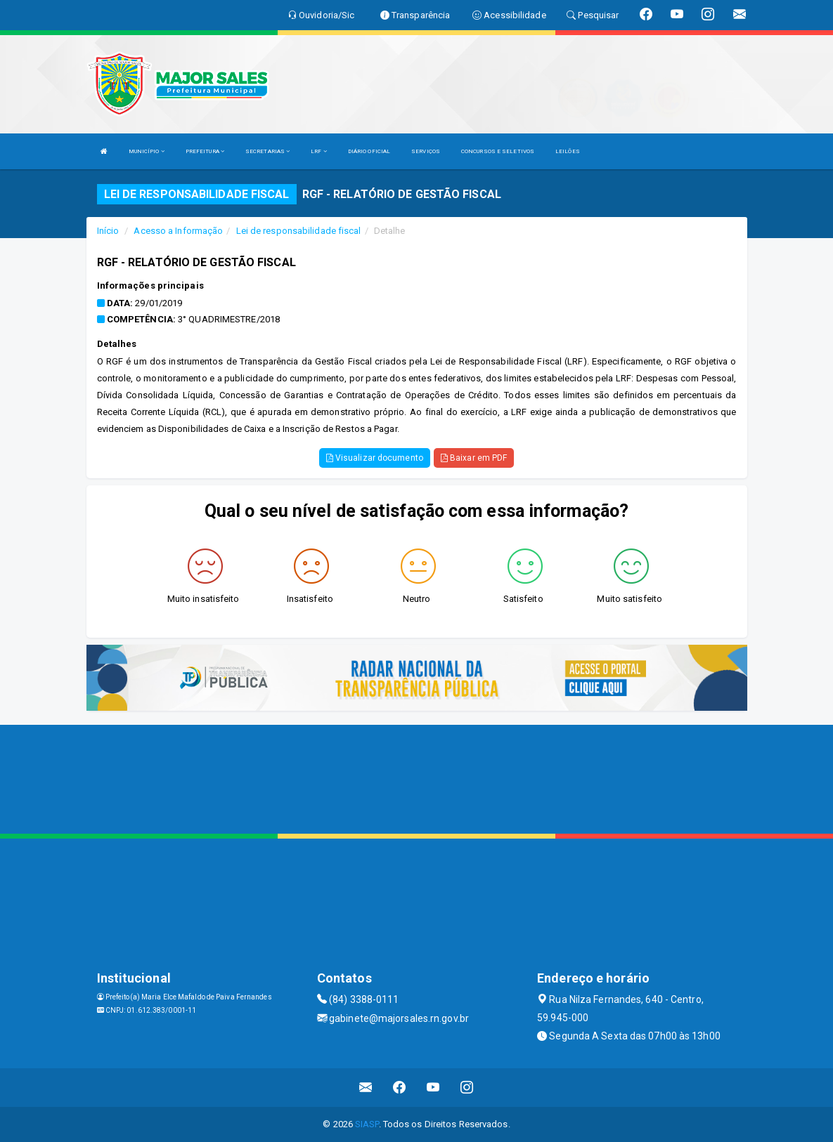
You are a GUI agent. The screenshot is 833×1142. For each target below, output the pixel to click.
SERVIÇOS (425, 151)
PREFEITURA (205, 151)
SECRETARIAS (267, 151)
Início (108, 230)
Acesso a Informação (178, 230)
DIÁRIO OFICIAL (369, 151)
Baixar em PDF (474, 458)
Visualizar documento (374, 458)
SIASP (367, 1124)
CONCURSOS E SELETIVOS (497, 151)
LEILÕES (567, 151)
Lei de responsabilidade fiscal (298, 230)
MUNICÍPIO (146, 151)
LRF (319, 151)
